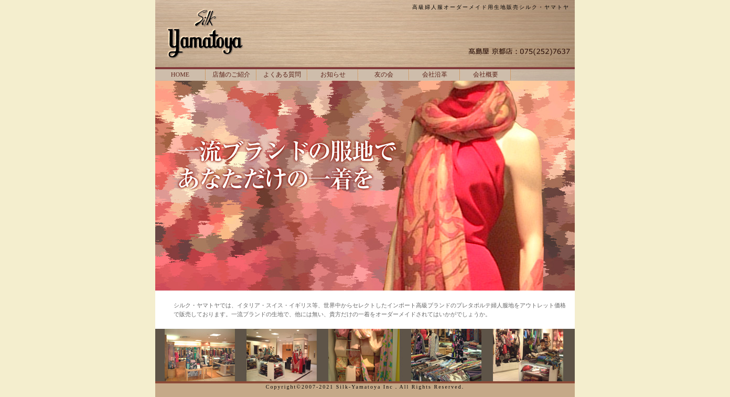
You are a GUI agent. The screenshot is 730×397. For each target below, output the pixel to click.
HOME (180, 74)
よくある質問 (282, 74)
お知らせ (333, 74)
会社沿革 (434, 74)
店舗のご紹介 (231, 74)
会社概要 (485, 74)
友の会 (383, 74)
